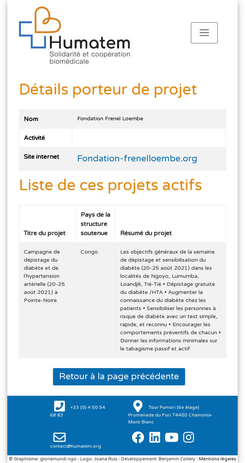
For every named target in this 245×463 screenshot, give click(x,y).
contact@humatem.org (75, 446)
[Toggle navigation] (204, 32)
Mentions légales (217, 458)
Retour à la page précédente (119, 376)
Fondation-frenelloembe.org (137, 158)
